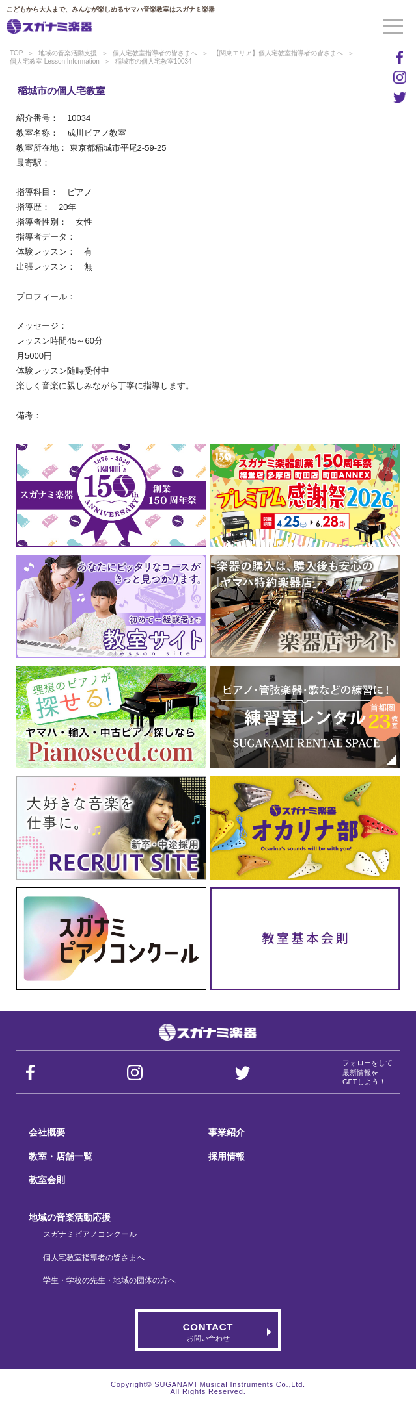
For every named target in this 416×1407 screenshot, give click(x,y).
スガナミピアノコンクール (90, 1234)
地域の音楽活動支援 (67, 53)
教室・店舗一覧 (60, 1156)
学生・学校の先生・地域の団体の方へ (109, 1280)
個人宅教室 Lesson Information (55, 61)
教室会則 (47, 1179)
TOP (16, 53)
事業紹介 (226, 1132)
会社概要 (47, 1132)
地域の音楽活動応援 (70, 1217)
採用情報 (226, 1156)
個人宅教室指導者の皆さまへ (155, 53)
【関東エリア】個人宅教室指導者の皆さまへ (278, 53)
